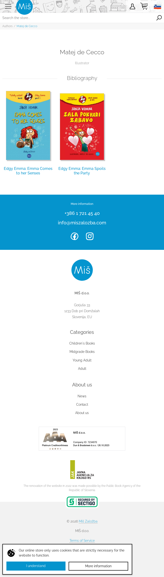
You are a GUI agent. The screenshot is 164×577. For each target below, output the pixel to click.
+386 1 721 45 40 (82, 213)
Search (159, 18)
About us (82, 413)
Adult (82, 368)
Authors (7, 26)
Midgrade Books (82, 352)
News (82, 396)
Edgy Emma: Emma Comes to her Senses (28, 170)
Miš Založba (88, 521)
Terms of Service (82, 540)
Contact (82, 404)
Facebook (74, 236)
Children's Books (82, 343)
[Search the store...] (77, 18)
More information (98, 566)
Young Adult (82, 360)
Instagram (89, 236)
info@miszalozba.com (82, 222)
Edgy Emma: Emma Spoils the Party (82, 170)
